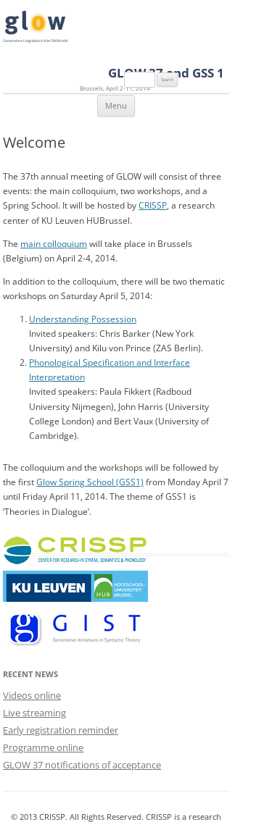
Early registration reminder (60, 730)
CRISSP (153, 205)
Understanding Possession (82, 318)
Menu (116, 105)
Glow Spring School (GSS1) (90, 481)
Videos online (32, 695)
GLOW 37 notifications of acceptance (82, 764)
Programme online (43, 747)
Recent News (30, 673)
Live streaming (34, 712)
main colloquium (53, 243)
